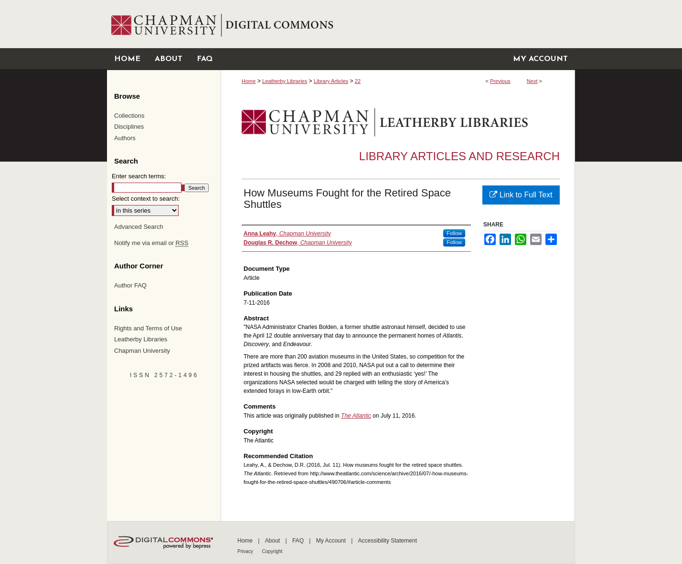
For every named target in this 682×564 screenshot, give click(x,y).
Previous (500, 81)
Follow (454, 233)
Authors (125, 138)
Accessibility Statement (387, 540)
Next (532, 81)
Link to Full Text (521, 195)
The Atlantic (356, 415)
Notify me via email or (151, 243)
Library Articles (331, 81)
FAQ (298, 540)
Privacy (246, 551)
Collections (129, 115)
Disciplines (129, 126)
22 (358, 81)
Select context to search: (146, 198)
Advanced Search (138, 226)
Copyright (272, 551)
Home (249, 81)
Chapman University (142, 350)
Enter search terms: (139, 176)
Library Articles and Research (459, 156)
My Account (331, 540)
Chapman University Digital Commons (397, 24)
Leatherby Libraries (284, 81)
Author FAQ (130, 285)
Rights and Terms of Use (148, 328)
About (273, 540)
